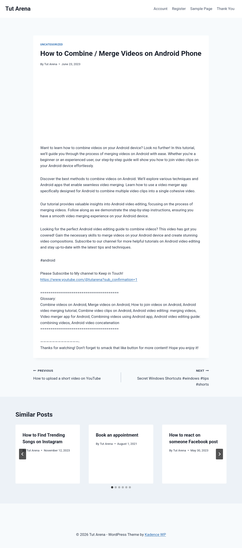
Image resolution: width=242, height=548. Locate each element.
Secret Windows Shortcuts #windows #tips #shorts (167, 377)
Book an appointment (117, 435)
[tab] (112, 487)
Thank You (225, 8)
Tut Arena (50, 64)
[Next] (219, 454)
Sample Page (201, 8)
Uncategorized (51, 44)
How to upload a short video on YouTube (75, 374)
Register (179, 8)
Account (160, 8)
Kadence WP (155, 534)
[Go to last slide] (22, 454)
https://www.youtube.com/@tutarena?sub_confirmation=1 (88, 279)
